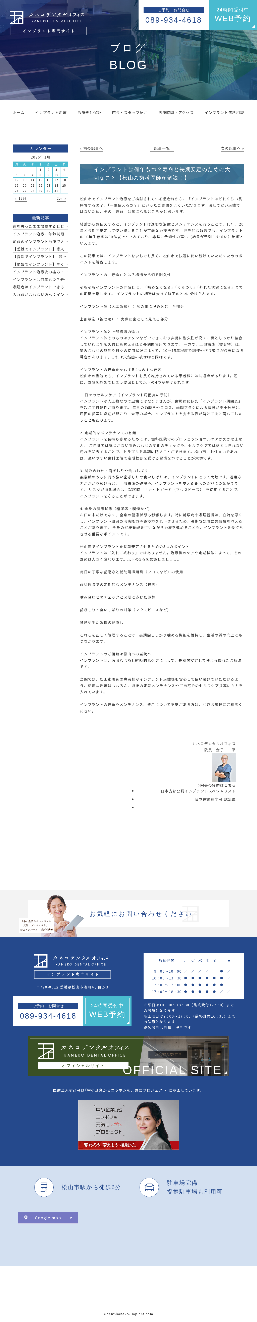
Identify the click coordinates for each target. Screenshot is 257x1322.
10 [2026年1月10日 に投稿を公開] (56, 175)
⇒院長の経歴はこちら (216, 785)
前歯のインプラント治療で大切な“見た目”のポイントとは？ (66, 241)
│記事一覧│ (162, 148)
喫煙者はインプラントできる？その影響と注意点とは (60, 286)
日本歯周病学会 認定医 (215, 799)
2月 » (61, 198)
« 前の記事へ (91, 148)
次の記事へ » (232, 148)
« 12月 (21, 198)
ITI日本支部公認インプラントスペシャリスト (195, 790)
